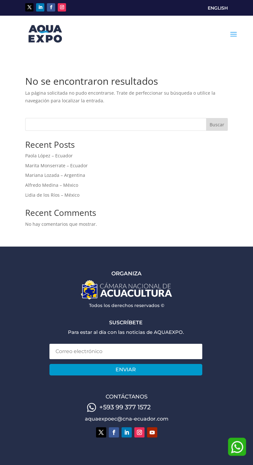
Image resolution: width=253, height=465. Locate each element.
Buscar (217, 125)
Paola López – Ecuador (49, 156)
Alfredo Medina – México (51, 185)
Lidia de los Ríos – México (52, 195)
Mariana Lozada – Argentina (55, 175)
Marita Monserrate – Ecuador (56, 165)
